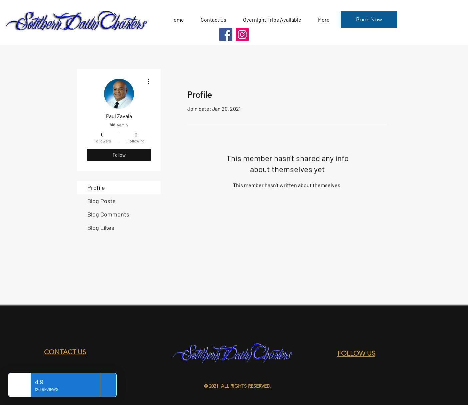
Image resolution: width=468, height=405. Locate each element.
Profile (96, 187)
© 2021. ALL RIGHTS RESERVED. (237, 386)
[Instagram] (242, 34)
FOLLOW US (356, 353)
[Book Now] (369, 19)
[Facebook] (225, 34)
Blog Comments (108, 214)
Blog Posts (101, 201)
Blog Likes (100, 227)
